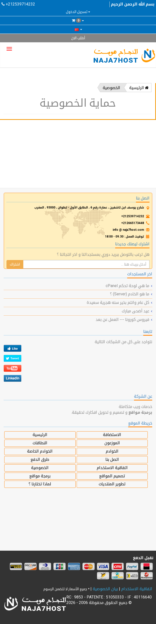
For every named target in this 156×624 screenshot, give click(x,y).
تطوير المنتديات (112, 484)
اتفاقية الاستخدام (112, 467)
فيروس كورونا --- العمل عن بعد (122, 319)
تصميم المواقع (112, 476)
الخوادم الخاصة (40, 451)
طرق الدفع (40, 459)
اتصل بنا (112, 459)
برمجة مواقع (40, 476)
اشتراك (15, 264)
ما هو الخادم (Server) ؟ (129, 294)
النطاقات (40, 443)
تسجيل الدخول (78, 12)
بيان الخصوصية (105, 588)
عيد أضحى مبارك (135, 311)
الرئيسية (139, 87)
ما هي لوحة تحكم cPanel (127, 285)
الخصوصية (111, 87)
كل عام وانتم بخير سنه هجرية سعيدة (118, 302)
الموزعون (112, 443)
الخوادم (112, 451)
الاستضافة (112, 434)
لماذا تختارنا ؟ (40, 484)
